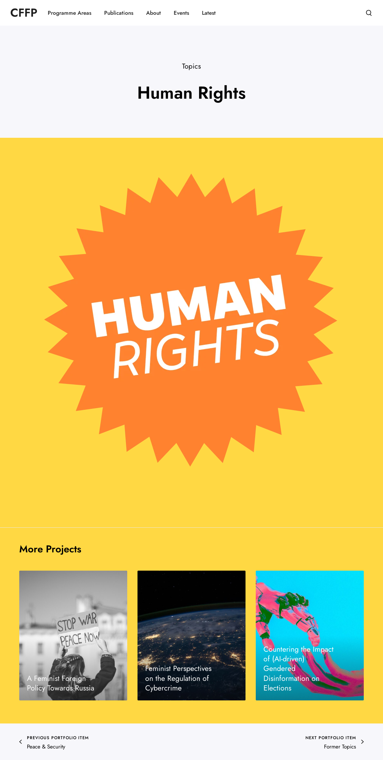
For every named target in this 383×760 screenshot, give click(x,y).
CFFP (23, 13)
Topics (191, 66)
